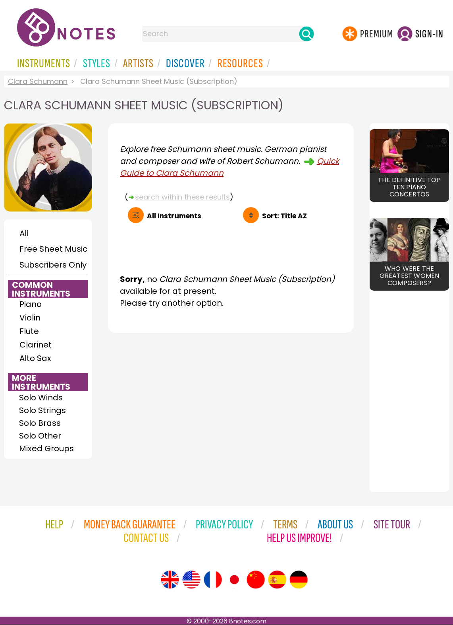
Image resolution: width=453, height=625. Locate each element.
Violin (29, 317)
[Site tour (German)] (298, 580)
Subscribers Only (53, 264)
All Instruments (174, 216)
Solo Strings (42, 410)
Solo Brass (40, 423)
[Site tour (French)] (213, 580)
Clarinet (35, 344)
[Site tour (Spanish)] (277, 580)
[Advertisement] (231, 412)
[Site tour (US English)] (191, 580)
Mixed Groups (46, 448)
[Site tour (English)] (170, 580)
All (24, 233)
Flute (29, 331)
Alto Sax (35, 358)
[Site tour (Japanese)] (234, 580)
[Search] (306, 33)
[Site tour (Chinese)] (256, 580)
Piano (30, 304)
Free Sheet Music (53, 248)
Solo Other (40, 435)
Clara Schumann (37, 81)
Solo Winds (41, 397)
